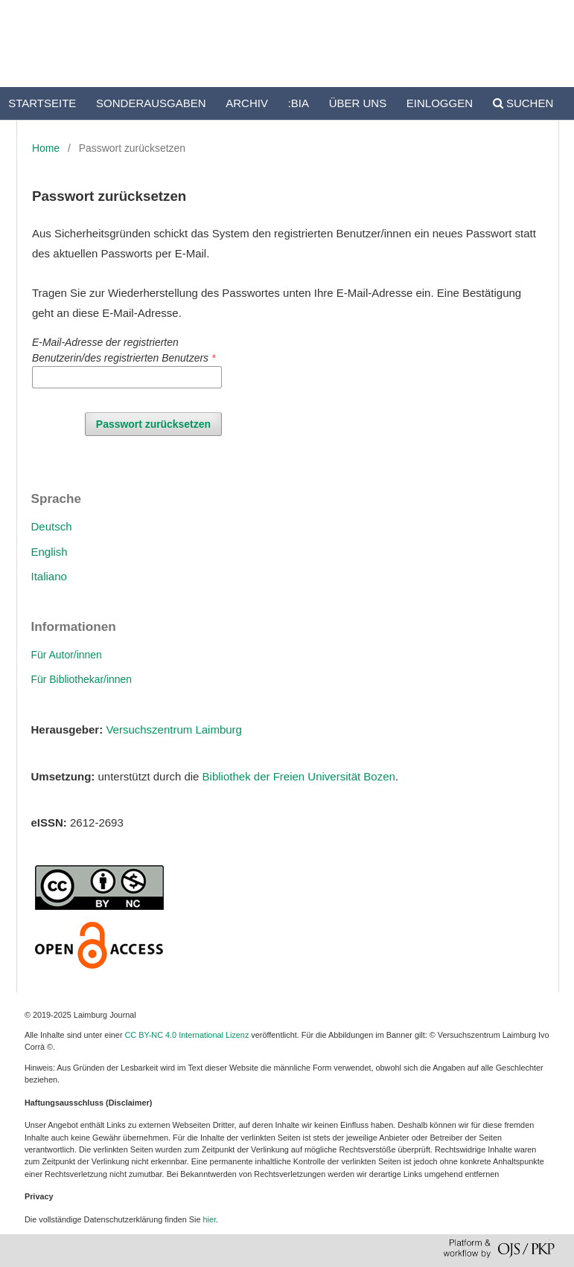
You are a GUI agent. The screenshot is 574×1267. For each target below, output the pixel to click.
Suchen (523, 103)
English (49, 551)
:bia (298, 103)
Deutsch (51, 526)
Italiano (49, 576)
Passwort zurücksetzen (153, 424)
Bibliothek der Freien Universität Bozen (299, 776)
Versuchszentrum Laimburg (174, 729)
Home (46, 148)
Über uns (358, 103)
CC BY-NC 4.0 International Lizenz (187, 1034)
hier (210, 1219)
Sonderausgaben (151, 103)
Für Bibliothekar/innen (82, 679)
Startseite (42, 103)
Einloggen (439, 103)
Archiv (247, 103)
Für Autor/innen (66, 655)
